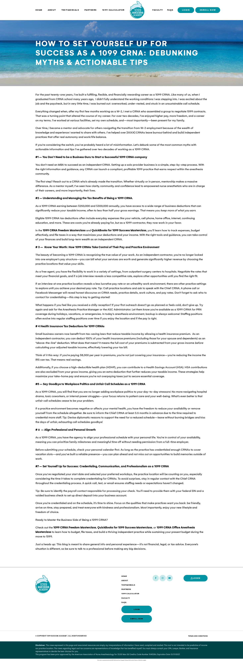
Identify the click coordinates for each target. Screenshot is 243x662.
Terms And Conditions (198, 636)
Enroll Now (208, 10)
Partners (90, 10)
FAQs (170, 10)
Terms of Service (138, 660)
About (52, 10)
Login (186, 10)
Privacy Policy (128, 660)
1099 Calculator (113, 10)
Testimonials (70, 10)
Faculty (157, 10)
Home (38, 10)
